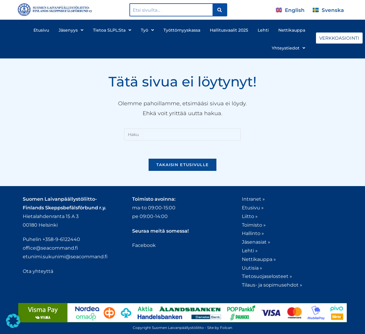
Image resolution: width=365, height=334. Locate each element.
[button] (13, 321)
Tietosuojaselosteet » (267, 276)
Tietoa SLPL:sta (112, 30)
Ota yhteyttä (38, 271)
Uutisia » (252, 268)
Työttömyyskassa (182, 30)
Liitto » (250, 216)
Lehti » (250, 250)
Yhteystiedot (288, 48)
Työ (147, 30)
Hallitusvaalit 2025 (229, 30)
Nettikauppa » (259, 259)
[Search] (220, 10)
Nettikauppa (291, 30)
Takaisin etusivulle (182, 164)
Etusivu (41, 30)
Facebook (144, 245)
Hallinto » (253, 233)
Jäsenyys (71, 30)
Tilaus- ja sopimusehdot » (272, 285)
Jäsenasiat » (256, 242)
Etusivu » (253, 208)
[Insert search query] (182, 134)
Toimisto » (254, 225)
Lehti (263, 30)
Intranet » (253, 199)
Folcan (226, 327)
